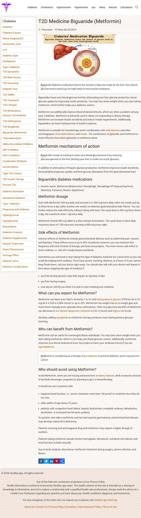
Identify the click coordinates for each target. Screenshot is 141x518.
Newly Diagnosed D (13, 38)
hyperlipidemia (46, 346)
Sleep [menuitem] (102, 7)
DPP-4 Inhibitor (10, 149)
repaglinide (62, 317)
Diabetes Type (10, 55)
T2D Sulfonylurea (12, 121)
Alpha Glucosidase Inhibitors (18, 144)
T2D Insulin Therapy (13, 179)
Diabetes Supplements (15, 238)
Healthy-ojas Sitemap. (106, 500)
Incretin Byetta (10, 166)
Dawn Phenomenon (13, 249)
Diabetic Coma (10, 261)
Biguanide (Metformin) (15, 132)
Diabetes (7, 27)
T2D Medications (12, 110)
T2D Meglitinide (11, 126)
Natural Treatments (13, 243)
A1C (5, 49)
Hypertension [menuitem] (64, 7)
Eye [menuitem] (94, 7)
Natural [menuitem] (113, 7)
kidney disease (106, 375)
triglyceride (118, 310)
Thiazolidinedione (12, 138)
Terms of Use (110, 506)
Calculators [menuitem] (126, 7)
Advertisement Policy (89, 506)
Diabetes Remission (13, 191)
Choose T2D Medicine (14, 115)
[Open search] (137, 7)
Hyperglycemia (11, 215)
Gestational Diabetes (14, 198)
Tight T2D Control (12, 173)
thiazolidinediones (65, 134)
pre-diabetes (90, 356)
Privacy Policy (56, 506)
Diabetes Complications (15, 266)
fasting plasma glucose (109, 299)
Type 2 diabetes (11, 67)
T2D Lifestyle (10, 105)
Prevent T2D (9, 184)
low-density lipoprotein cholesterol (74, 310)
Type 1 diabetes (11, 203)
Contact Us (42, 506)
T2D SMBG (8, 94)
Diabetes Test (10, 88)
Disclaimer (71, 506)
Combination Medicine (15, 161)
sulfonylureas (113, 130)
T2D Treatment (11, 100)
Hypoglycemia (10, 220)
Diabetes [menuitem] (32, 7)
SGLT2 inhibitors (11, 155)
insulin (83, 134)
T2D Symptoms (11, 71)
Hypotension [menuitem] (81, 7)
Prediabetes (9, 61)
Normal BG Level (12, 44)
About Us (29, 506)
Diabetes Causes (12, 32)
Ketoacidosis (9, 226)
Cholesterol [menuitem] (47, 7)
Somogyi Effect (11, 255)
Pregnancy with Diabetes (16, 209)
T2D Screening (10, 83)
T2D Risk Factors (12, 77)
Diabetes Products (12, 232)
